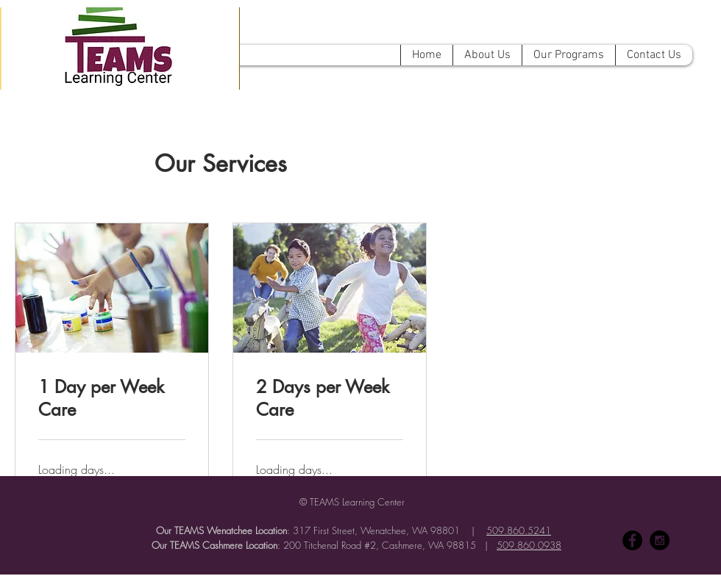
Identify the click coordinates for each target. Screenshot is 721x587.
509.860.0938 (529, 545)
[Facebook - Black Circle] (632, 540)
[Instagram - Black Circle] (660, 540)
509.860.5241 (518, 530)
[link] (111, 398)
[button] (487, 55)
